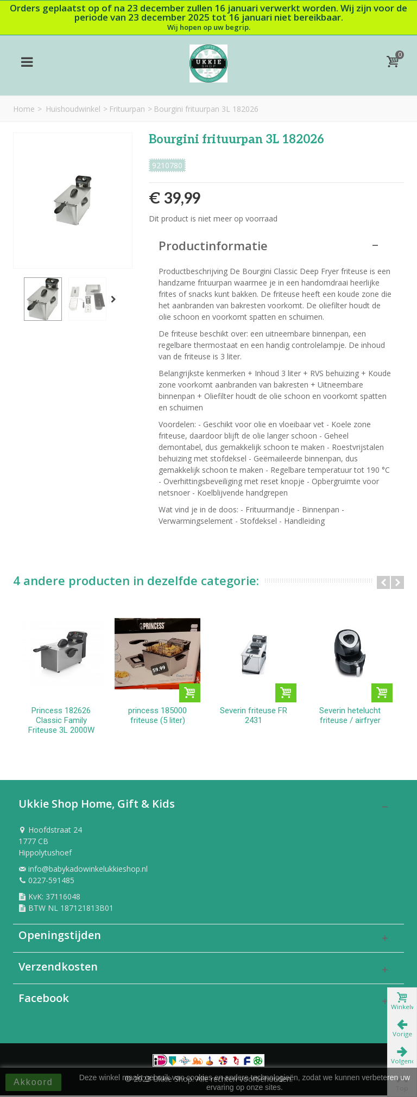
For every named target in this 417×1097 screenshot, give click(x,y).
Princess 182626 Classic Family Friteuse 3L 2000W (62, 722)
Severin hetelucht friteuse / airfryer (355, 717)
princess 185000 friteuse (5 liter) (159, 717)
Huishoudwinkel (73, 109)
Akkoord (33, 1082)
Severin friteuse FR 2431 (257, 717)
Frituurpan (127, 109)
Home (24, 109)
